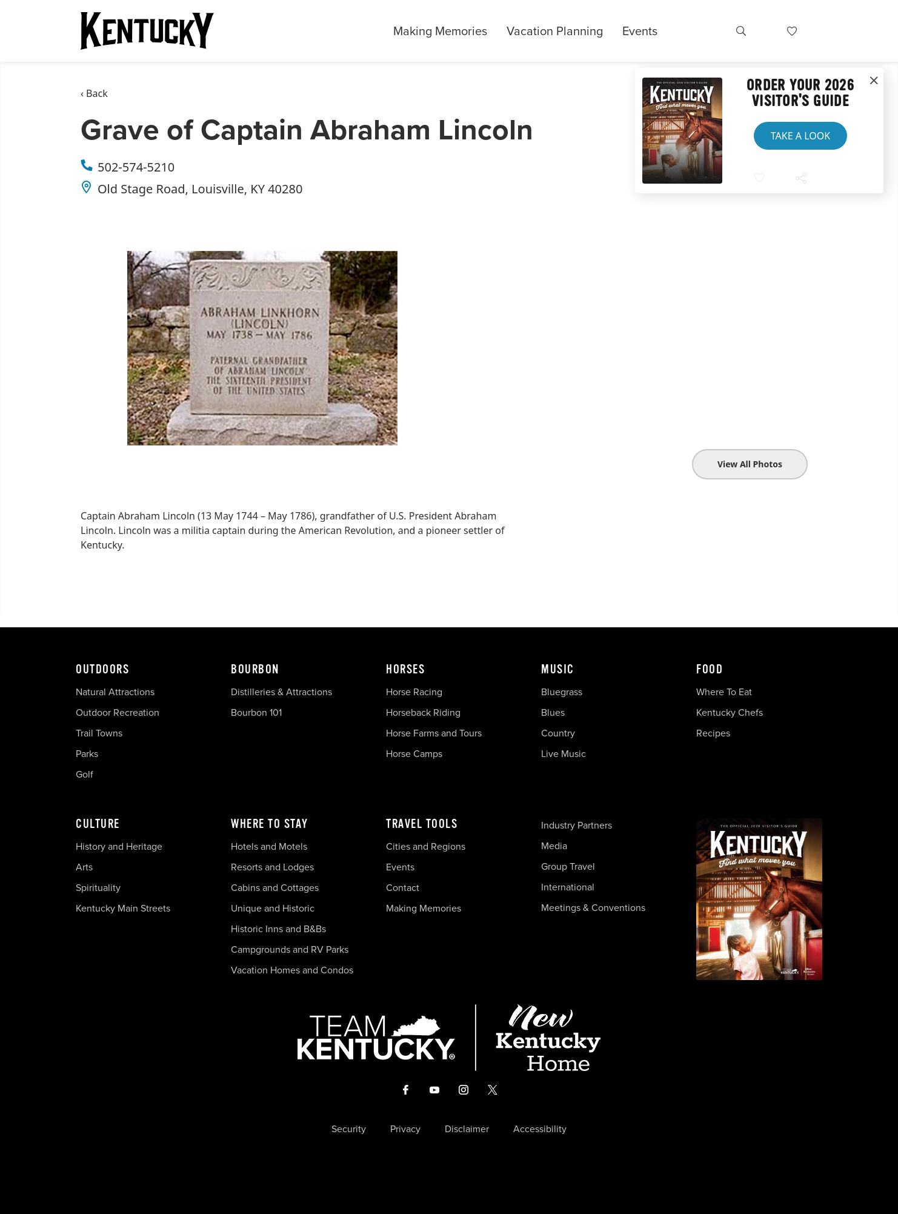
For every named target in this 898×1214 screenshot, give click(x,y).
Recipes (714, 733)
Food (709, 670)
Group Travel (568, 866)
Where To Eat (724, 692)
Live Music (563, 754)
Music (557, 670)
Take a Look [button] (800, 135)
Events (639, 31)
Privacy (405, 1129)
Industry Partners (576, 825)
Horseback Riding (423, 712)
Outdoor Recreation (117, 712)
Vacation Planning (555, 31)
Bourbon (255, 670)
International (567, 887)
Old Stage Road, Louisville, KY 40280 (200, 189)
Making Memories (440, 30)
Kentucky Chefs (729, 712)
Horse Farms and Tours (434, 733)
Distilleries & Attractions (281, 692)
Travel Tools (421, 824)
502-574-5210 (136, 167)
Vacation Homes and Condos (292, 970)
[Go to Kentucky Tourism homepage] (147, 31)
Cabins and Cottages (275, 888)
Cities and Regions (425, 846)
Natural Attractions (115, 692)
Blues (553, 712)
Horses (405, 670)
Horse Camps (414, 754)
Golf (84, 774)
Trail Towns (99, 733)
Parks (87, 754)
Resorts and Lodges (272, 867)
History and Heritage (120, 846)
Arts (84, 867)
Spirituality (99, 888)
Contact (402, 888)
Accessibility (540, 1129)
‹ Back (94, 93)
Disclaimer (467, 1129)
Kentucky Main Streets (123, 908)
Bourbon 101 (256, 712)
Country (558, 733)
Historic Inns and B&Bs (278, 929)
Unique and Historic (272, 908)
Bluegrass (561, 692)
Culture (98, 824)
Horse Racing (414, 692)
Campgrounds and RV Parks (289, 949)
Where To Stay (269, 824)
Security (348, 1129)
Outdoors (102, 670)
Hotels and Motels (269, 846)
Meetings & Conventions (593, 908)
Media (554, 846)
